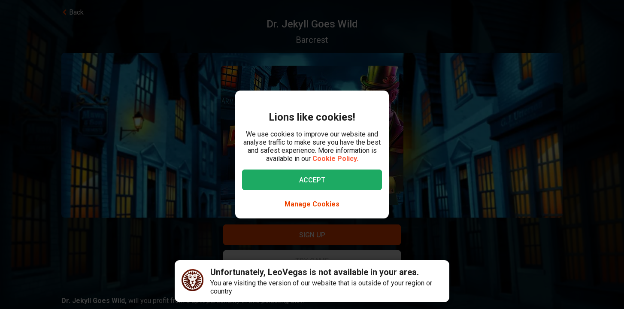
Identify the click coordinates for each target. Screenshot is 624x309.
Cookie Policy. (335, 158)
